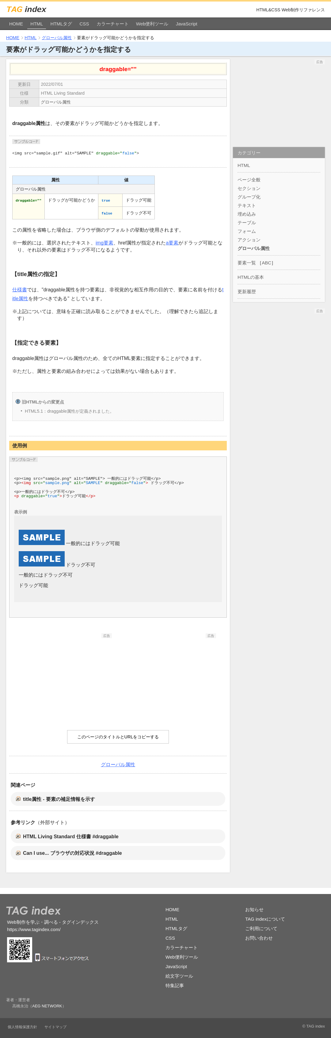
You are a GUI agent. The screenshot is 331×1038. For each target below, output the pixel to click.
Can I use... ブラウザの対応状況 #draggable (72, 853)
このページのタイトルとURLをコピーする (118, 736)
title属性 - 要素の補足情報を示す (59, 799)
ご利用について (261, 928)
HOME (16, 23)
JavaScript (186, 23)
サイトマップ (55, 1027)
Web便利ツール (152, 23)
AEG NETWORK (47, 1006)
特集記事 (175, 985)
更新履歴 (247, 291)
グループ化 (249, 196)
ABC (266, 262)
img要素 (104, 242)
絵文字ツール (179, 976)
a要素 (172, 242)
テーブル (247, 222)
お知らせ (254, 909)
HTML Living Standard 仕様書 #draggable (71, 836)
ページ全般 (249, 179)
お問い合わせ (259, 938)
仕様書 (19, 289)
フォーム (247, 231)
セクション (249, 188)
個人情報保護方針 (22, 1027)
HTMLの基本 (251, 277)
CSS (84, 23)
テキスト (247, 205)
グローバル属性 (57, 37)
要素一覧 (247, 262)
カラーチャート (113, 23)
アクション (249, 239)
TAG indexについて (265, 919)
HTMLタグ (61, 23)
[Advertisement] (66, 676)
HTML (36, 23)
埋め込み (247, 214)
